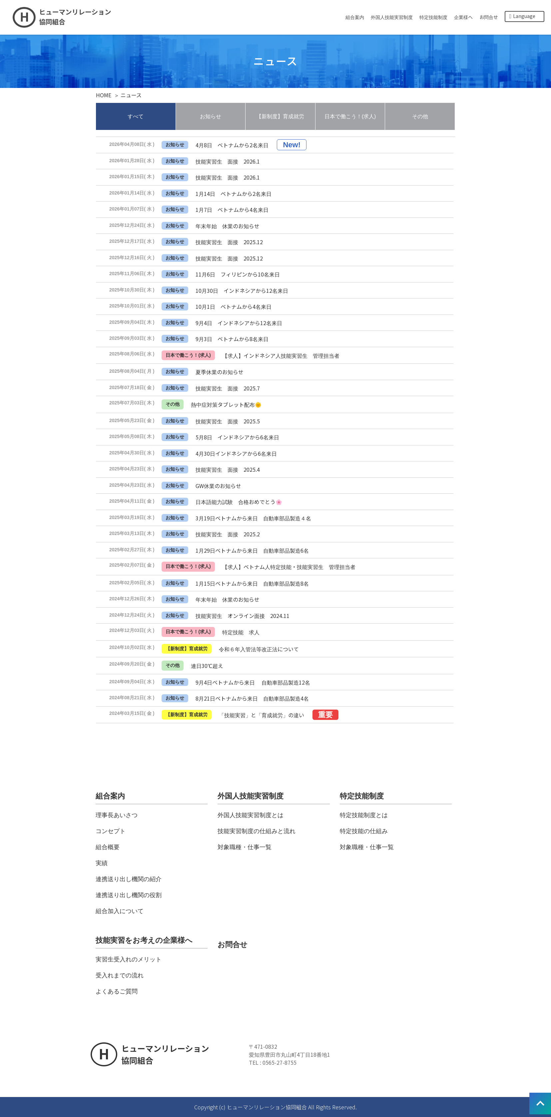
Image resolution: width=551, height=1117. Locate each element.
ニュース (131, 95)
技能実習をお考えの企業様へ (144, 940)
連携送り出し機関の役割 (129, 895)
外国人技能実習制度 (392, 17)
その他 (420, 116)
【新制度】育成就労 (280, 116)
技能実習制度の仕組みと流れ (256, 831)
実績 (102, 863)
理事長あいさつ (117, 815)
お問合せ (488, 17)
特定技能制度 (433, 17)
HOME (103, 95)
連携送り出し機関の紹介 (129, 879)
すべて (136, 116)
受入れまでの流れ (120, 975)
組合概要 (108, 847)
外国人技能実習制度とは (250, 815)
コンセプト (111, 831)
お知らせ (210, 116)
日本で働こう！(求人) (350, 116)
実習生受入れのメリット (129, 959)
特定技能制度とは (364, 815)
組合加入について (120, 911)
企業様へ (463, 17)
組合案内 (354, 17)
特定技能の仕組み (364, 831)
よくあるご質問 (117, 991)
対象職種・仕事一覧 (245, 847)
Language (522, 16)
